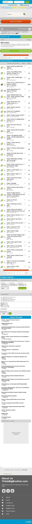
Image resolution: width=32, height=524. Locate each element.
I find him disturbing (17, 148)
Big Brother (25, 32)
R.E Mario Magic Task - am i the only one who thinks (15, 236)
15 (29, 251)
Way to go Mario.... (16, 219)
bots (4, 400)
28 (29, 149)
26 (29, 103)
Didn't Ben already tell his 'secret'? (14, 159)
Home (8, 500)
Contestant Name (5, 286)
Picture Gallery (10, 511)
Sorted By (3, 283)
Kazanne (12, 232)
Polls (7, 514)
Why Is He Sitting (16, 246)
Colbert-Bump (13, 145)
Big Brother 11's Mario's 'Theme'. (14, 90)
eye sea (11, 132)
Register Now (10, 508)
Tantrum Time (15, 227)
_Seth (11, 122)
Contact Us (9, 503)
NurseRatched (13, 197)
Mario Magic (15, 231)
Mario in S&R (15, 266)
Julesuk (11, 150)
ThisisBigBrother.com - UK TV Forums (11, 32)
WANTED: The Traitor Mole (13, 102)
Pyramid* (12, 86)
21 (29, 131)
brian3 (11, 243)
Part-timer (12, 224)
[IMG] (2, 305)
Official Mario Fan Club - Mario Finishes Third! (15, 95)
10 (29, 160)
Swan (4, 385)
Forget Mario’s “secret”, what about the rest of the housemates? (16, 194)
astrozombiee (13, 112)
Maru (4, 393)
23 (29, 184)
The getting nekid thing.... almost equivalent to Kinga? (15, 137)
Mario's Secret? (16, 107)
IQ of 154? (14, 200)
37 (29, 120)
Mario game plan (16, 242)
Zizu (4, 404)
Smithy (11, 252)
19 (29, 242)
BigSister (5, 407)
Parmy (4, 354)
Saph (11, 180)
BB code (3, 303)
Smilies (2, 304)
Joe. (10, 258)
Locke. (11, 104)
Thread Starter (16, 63)
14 (29, 108)
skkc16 (11, 239)
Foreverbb (12, 127)
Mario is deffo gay (16, 77)
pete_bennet (13, 80)
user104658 (6, 321)
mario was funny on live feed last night (15, 165)
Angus (11, 220)
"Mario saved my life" (17, 115)
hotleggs (12, 264)
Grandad (13, 183)
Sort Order (11, 283)
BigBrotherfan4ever (14, 184)
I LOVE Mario (15, 170)
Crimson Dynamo (7, 339)
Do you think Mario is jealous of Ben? (15, 83)
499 (29, 97)
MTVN (4, 347)
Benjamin (5, 324)
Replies (29, 63)
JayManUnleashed (14, 74)
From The (20, 283)
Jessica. (5, 414)
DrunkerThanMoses (14, 116)
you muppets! (15, 111)
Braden (11, 216)
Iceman (11, 108)
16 (29, 188)
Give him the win (16, 124)
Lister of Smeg (13, 212)
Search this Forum (26, 36)
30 (29, 126)
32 (29, 170)
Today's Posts (10, 505)
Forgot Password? (12, 5)
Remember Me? (24, 5)
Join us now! (16, 21)
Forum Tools (5, 51)
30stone (11, 190)
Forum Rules (4, 309)
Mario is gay (14, 174)
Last (27, 58)
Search (8, 497)
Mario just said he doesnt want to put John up (16, 210)
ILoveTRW (12, 175)
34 (29, 78)
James (11, 69)
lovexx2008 (12, 161)
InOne (11, 201)
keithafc (12, 171)
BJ (10, 206)
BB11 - (8, 69)
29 (29, 144)
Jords (11, 99)
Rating (23, 63)
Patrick (11, 92)
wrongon (12, 167)
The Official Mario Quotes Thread (14, 72)
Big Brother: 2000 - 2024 (7, 33)
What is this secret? (17, 223)
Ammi (4, 350)
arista (4, 329)
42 (29, 73)
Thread (9, 63)
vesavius (12, 140)
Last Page (13, 85)
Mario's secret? (15, 215)
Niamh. (5, 411)
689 (29, 84)
